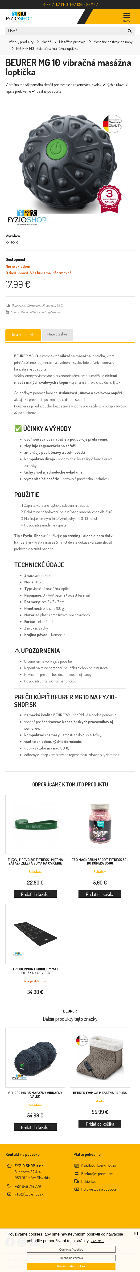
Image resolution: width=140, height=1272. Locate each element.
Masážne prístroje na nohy (113, 41)
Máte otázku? (57, 333)
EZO (100, 861)
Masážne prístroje (72, 41)
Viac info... (97, 1241)
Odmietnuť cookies (71, 1249)
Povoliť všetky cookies (71, 1266)
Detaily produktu (23, 334)
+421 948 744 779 (28, 1186)
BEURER (35, 1094)
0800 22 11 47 (87, 4)
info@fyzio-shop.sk (29, 1194)
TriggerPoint (35, 971)
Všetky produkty (21, 41)
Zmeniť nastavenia (71, 1258)
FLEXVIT (35, 861)
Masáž (46, 41)
